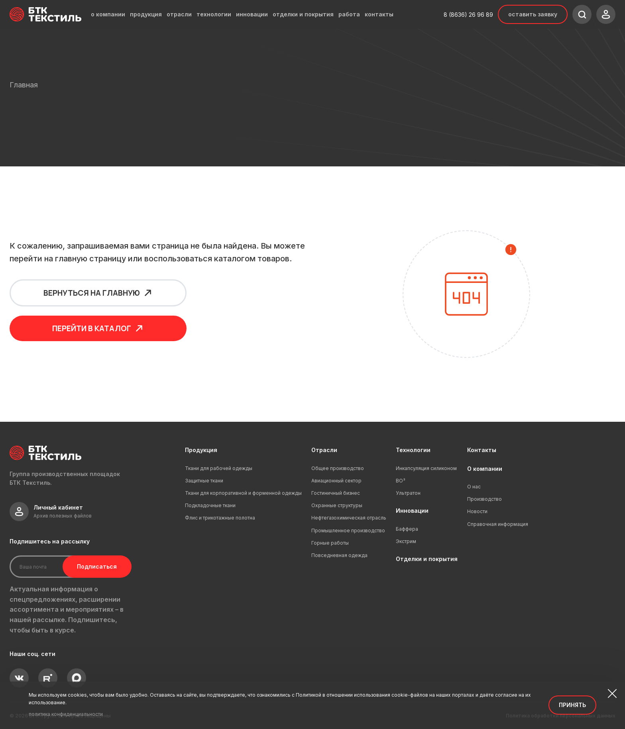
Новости (477, 511)
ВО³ (400, 481)
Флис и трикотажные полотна (220, 518)
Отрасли (324, 449)
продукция (146, 14)
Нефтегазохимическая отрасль (348, 518)
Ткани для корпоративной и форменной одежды (243, 493)
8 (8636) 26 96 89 (468, 14)
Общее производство (337, 468)
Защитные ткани (204, 481)
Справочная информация (497, 524)
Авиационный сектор (336, 481)
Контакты (481, 449)
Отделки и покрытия (427, 558)
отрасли (179, 14)
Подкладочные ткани (210, 505)
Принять (572, 704)
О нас (474, 487)
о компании (108, 14)
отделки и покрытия (303, 14)
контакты (379, 14)
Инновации (412, 510)
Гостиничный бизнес (335, 493)
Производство (484, 499)
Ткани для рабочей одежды (218, 468)
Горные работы (330, 543)
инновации (252, 14)
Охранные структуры (336, 505)
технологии (214, 14)
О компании (484, 468)
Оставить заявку (532, 14)
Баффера (407, 529)
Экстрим (406, 541)
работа (349, 14)
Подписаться (94, 566)
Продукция (201, 449)
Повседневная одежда (339, 555)
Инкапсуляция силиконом (426, 468)
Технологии (413, 449)
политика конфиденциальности (66, 714)
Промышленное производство (348, 530)
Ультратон (408, 493)
